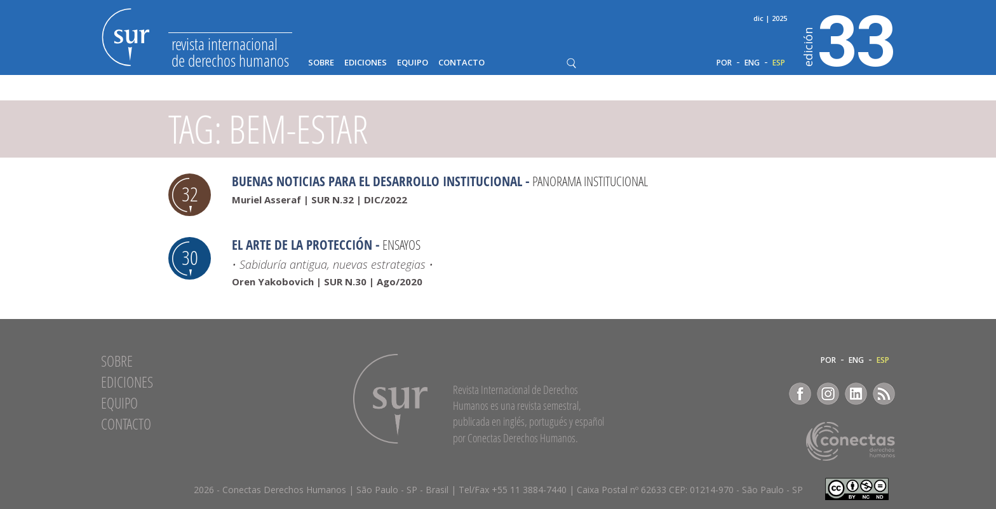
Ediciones (365, 62)
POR (724, 63)
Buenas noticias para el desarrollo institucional (377, 181)
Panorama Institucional (590, 181)
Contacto (461, 62)
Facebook (800, 394)
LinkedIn (856, 394)
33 (849, 38)
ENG (752, 63)
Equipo (412, 62)
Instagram (828, 394)
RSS (884, 394)
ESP (778, 63)
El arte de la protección (302, 245)
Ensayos (401, 245)
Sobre (321, 62)
